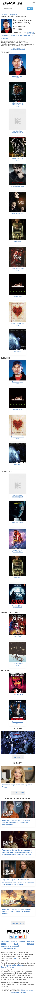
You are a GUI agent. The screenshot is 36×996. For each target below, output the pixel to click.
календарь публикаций (10, 946)
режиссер (30, 33)
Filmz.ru (15, 958)
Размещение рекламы (18, 992)
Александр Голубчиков (14, 965)
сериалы (30, 941)
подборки (30, 944)
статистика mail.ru (8, 948)
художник (4, 38)
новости (13, 941)
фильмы (22, 941)
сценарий (5, 35)
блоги (3, 944)
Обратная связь (27, 990)
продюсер (13, 35)
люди (16, 944)
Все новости (18, 793)
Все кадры (18, 757)
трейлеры (5, 941)
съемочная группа (25, 35)
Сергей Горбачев (7, 967)
